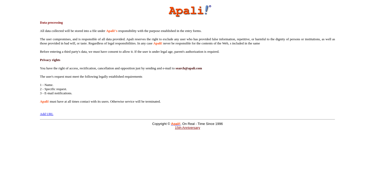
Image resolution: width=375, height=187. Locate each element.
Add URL (46, 114)
